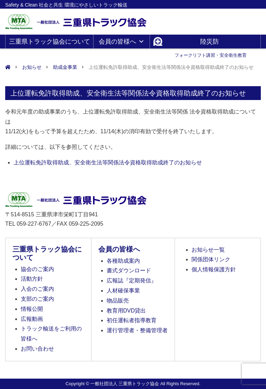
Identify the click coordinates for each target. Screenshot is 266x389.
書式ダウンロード (129, 270)
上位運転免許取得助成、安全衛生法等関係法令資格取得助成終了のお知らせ (108, 162)
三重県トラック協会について (49, 43)
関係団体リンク (211, 259)
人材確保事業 (123, 290)
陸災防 (210, 43)
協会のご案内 (37, 269)
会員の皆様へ (121, 41)
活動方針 (32, 279)
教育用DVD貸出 (126, 311)
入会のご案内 (37, 289)
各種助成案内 (123, 261)
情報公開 (32, 309)
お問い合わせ (37, 349)
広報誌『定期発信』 (132, 280)
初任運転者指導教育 (132, 320)
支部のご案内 (37, 299)
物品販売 (118, 301)
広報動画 (32, 319)
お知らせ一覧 (208, 250)
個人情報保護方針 (214, 269)
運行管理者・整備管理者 (137, 330)
